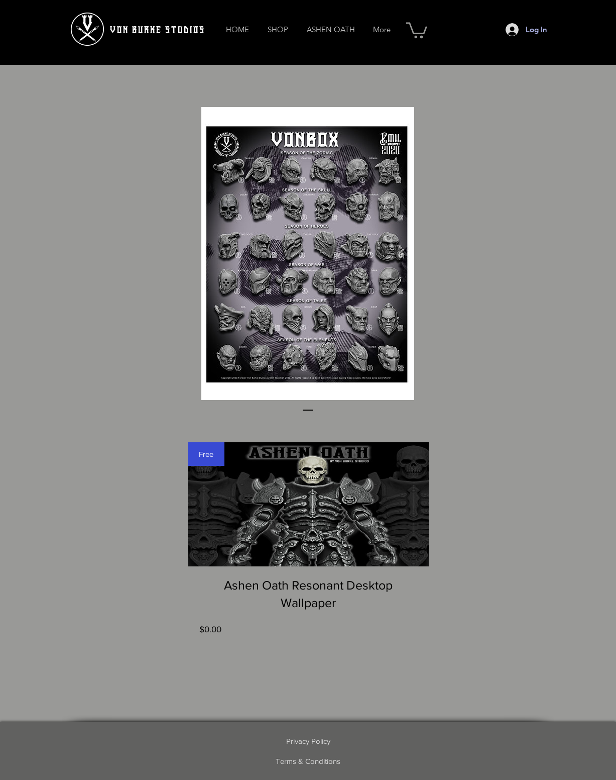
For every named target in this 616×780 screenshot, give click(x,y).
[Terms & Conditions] (308, 761)
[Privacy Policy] (308, 741)
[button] (278, 29)
